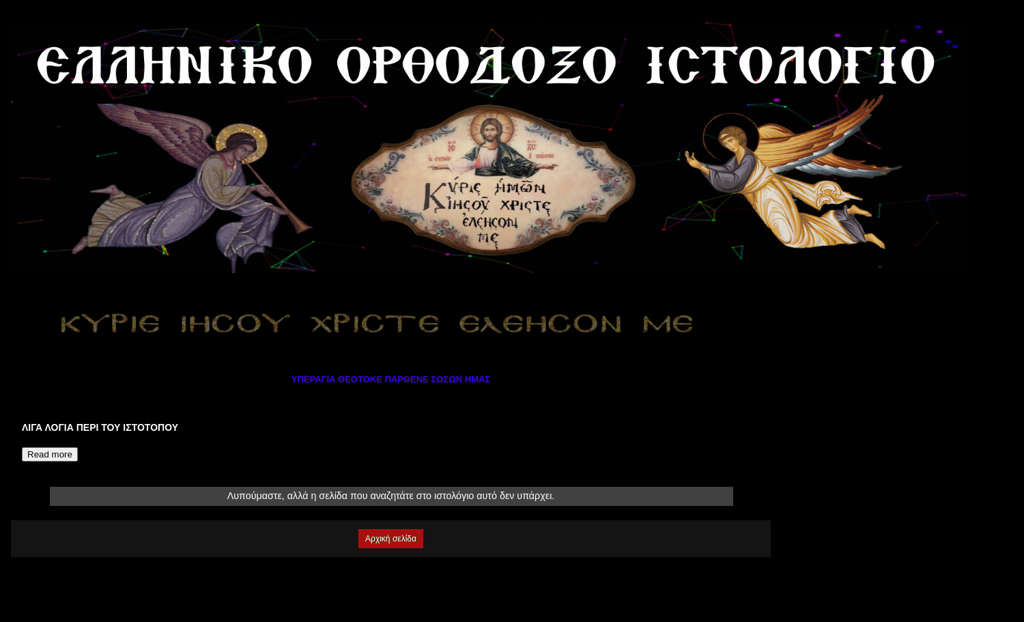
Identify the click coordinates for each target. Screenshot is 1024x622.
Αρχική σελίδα (390, 538)
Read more (49, 454)
